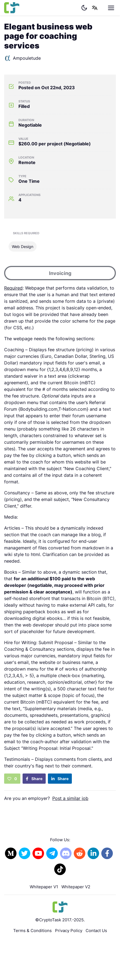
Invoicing (60, 273)
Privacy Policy (68, 930)
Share (34, 778)
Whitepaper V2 (75, 886)
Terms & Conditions (32, 930)
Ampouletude (22, 58)
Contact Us (96, 930)
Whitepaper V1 (44, 886)
